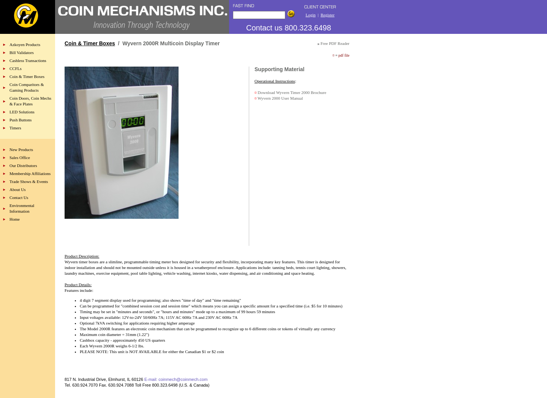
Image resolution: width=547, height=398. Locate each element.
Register (328, 15)
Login (310, 15)
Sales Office (19, 157)
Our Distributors (23, 165)
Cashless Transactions (27, 60)
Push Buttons (20, 120)
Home (14, 219)
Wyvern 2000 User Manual (280, 98)
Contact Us (18, 197)
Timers (15, 128)
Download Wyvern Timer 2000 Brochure (292, 92)
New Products (21, 149)
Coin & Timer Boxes (26, 76)
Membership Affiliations (30, 173)
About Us (17, 189)
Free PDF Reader (335, 43)
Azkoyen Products (24, 44)
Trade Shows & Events (28, 181)
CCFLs (15, 68)
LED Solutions (22, 112)
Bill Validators (21, 52)
